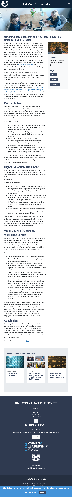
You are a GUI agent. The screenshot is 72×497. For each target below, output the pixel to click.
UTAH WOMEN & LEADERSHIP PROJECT (36, 403)
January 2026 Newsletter (12, 374)
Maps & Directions (29, 483)
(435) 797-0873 (36, 417)
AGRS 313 (36, 412)
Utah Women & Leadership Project (38, 4)
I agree (42, 492)
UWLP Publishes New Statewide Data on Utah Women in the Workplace (36, 376)
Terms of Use (41, 483)
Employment (54, 84)
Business (53, 74)
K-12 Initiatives (38, 87)
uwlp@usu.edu (36, 414)
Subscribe (36, 437)
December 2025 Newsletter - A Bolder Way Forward (57, 375)
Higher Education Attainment (13, 90)
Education (54, 79)
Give (36, 421)
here (27, 341)
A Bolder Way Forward (25, 65)
